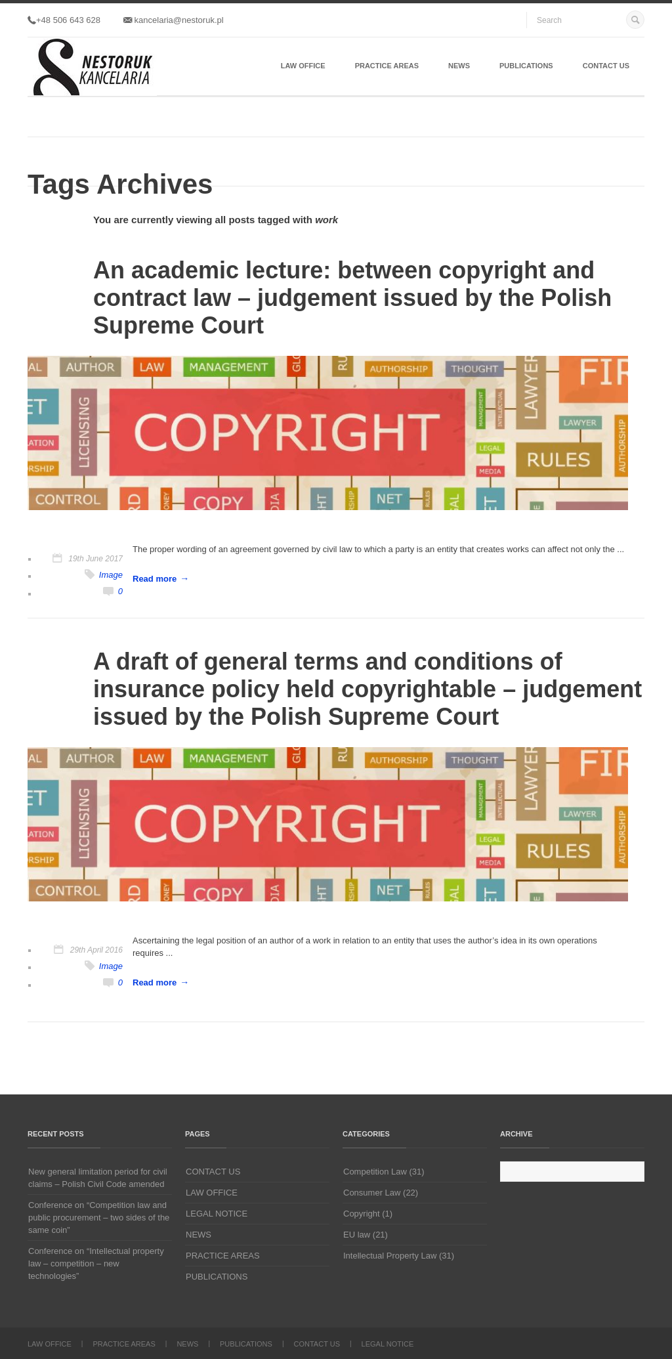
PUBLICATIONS (526, 66)
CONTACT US (606, 66)
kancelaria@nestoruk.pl (173, 20)
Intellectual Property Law (389, 1256)
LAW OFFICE (303, 66)
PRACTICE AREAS (387, 66)
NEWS (459, 66)
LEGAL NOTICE (216, 1214)
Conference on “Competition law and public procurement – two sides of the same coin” (98, 1217)
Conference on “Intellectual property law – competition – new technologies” (96, 1263)
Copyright (361, 1214)
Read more (155, 579)
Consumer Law (371, 1192)
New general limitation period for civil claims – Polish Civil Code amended (97, 1178)
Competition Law (375, 1171)
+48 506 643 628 (64, 20)
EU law (356, 1235)
